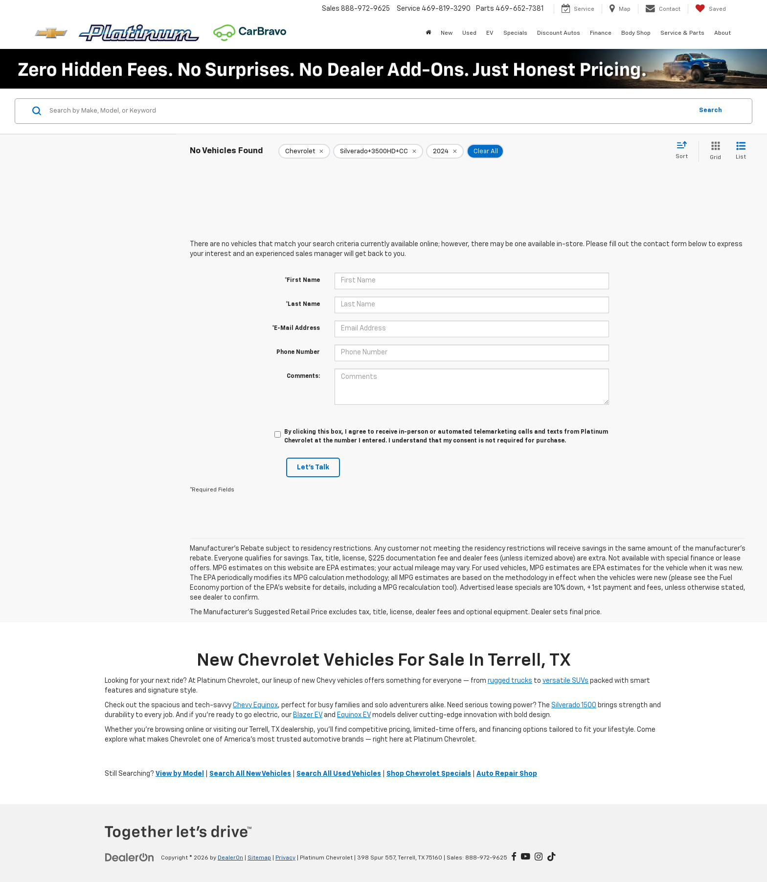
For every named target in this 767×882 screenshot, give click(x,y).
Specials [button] (515, 33)
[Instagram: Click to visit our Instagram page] (538, 857)
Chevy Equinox (255, 705)
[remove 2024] (445, 151)
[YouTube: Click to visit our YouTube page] (525, 857)
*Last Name (303, 304)
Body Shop (636, 33)
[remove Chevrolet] (304, 151)
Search (710, 110)
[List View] (740, 151)
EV (490, 33)
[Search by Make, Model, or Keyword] (369, 111)
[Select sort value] (685, 151)
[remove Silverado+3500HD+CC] (378, 151)
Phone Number (298, 352)
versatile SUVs (565, 680)
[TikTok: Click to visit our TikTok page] (551, 857)
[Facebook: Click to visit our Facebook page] (514, 857)
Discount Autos (558, 33)
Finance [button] (600, 33)
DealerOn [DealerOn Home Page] (230, 858)
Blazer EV (307, 715)
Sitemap (259, 858)
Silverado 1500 (573, 705)
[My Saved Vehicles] (710, 9)
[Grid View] (713, 151)
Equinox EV (354, 715)
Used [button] (469, 33)
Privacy (285, 858)
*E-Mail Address (296, 328)
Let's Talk (313, 467)
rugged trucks (510, 680)
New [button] (446, 33)
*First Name (302, 280)
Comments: (303, 376)
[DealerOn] (130, 857)
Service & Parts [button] (682, 33)
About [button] (722, 33)
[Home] (428, 33)
